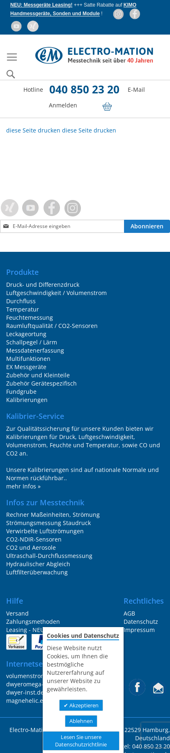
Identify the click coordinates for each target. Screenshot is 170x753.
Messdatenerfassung (35, 350)
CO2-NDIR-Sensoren (34, 539)
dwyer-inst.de (25, 692)
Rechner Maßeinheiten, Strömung (53, 514)
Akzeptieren (83, 705)
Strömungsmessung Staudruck (48, 523)
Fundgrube (21, 391)
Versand (17, 613)
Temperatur (22, 309)
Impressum (139, 630)
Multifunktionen (28, 359)
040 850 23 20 (84, 89)
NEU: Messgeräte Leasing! (41, 5)
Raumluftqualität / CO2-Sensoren (52, 326)
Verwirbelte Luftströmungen (45, 531)
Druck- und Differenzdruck (42, 284)
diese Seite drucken (33, 130)
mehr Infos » (23, 486)
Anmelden (64, 105)
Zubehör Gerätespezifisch (41, 383)
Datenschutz (141, 621)
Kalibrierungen (27, 400)
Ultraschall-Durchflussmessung (49, 556)
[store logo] (94, 55)
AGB (129, 613)
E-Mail (136, 89)
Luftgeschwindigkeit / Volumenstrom (56, 293)
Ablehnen (81, 721)
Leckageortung (26, 334)
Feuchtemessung (29, 317)
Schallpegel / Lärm (31, 342)
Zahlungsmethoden (33, 621)
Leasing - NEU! (26, 630)
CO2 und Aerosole (31, 547)
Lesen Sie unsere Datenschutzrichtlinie (81, 740)
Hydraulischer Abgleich (38, 564)
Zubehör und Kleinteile (38, 375)
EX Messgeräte (26, 367)
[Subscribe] (147, 226)
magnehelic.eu (26, 700)
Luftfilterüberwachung (37, 572)
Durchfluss (21, 301)
